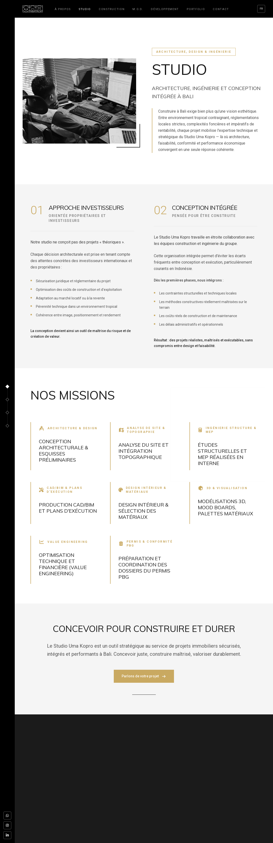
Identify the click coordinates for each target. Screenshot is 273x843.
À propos (63, 9)
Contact (221, 9)
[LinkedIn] (7, 835)
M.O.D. (137, 9)
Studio (85, 9)
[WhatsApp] (7, 815)
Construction (112, 9)
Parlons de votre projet (144, 676)
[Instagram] (7, 825)
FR (261, 8)
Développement (165, 9)
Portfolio (196, 9)
